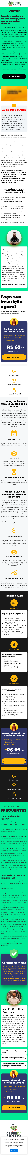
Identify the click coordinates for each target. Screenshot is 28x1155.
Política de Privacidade (13, 1146)
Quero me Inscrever (14, 76)
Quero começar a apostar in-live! (14, 761)
